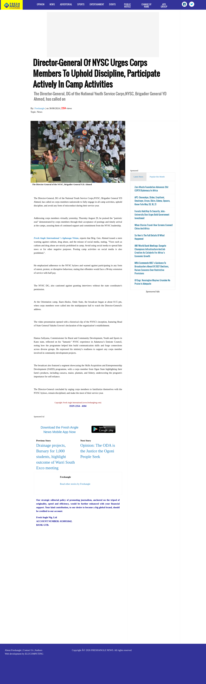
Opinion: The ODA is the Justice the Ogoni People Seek (97, 451)
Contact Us (28, 650)
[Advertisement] (103, 34)
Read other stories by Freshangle (75, 484)
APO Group (164, 5)
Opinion (40, 4)
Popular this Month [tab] (157, 177)
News (52, 4)
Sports (80, 4)
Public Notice (127, 5)
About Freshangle (13, 650)
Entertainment (97, 4)
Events (112, 4)
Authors (38, 650)
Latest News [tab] (138, 177)
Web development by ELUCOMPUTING (24, 653)
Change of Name (146, 5)
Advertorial (66, 4)
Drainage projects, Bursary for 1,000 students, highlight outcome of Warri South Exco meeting (55, 456)
